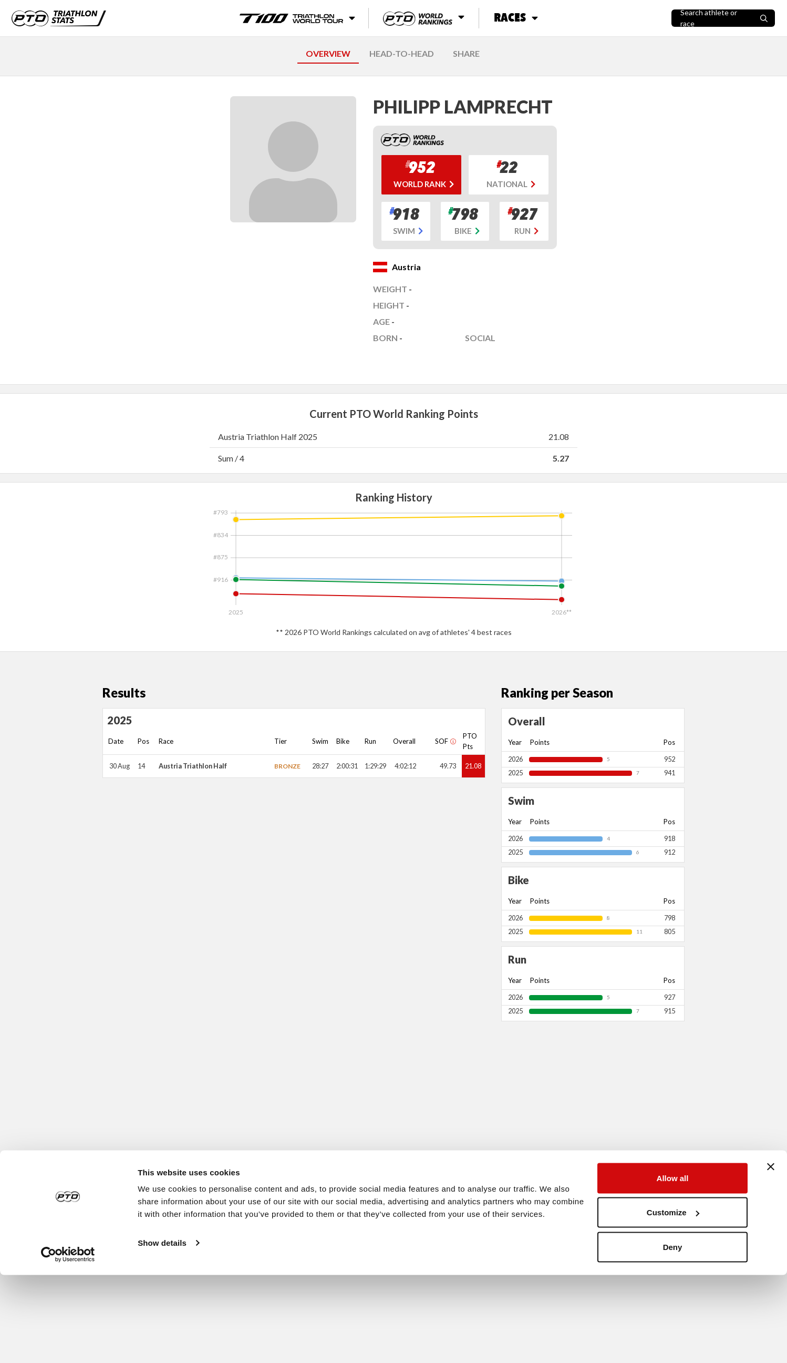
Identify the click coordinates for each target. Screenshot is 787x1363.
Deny (672, 1334)
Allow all (673, 1266)
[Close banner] (770, 1254)
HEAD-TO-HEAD (401, 53)
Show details (162, 1330)
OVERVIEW (328, 53)
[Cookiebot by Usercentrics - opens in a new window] (68, 1342)
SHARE (466, 53)
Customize (673, 1300)
